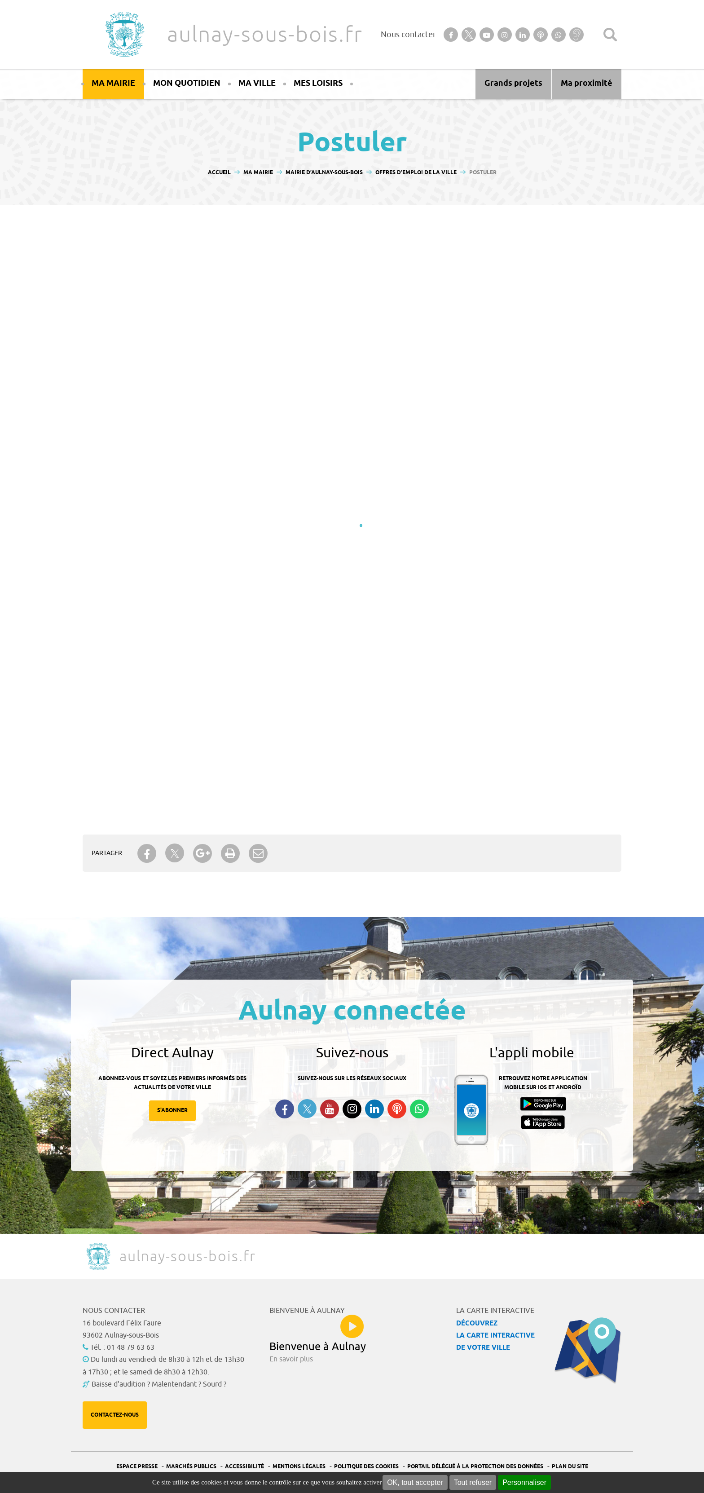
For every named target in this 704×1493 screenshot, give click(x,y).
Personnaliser (524, 1482)
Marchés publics (191, 1467)
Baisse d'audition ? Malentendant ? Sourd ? (159, 1384)
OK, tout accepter (415, 1482)
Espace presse (137, 1467)
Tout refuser (473, 1482)
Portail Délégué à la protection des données (475, 1467)
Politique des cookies (366, 1467)
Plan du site (570, 1467)
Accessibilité (244, 1467)
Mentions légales (299, 1467)
